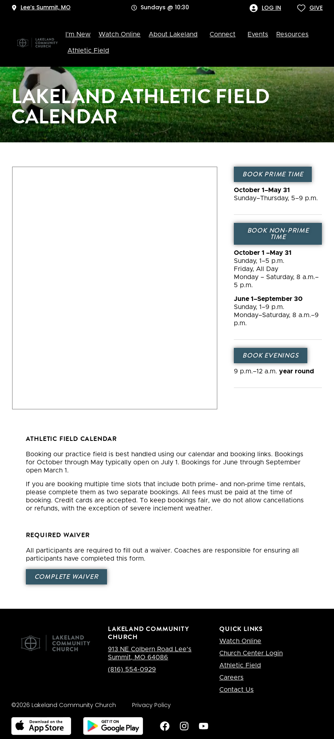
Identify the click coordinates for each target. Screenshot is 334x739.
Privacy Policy (151, 705)
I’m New (77, 34)
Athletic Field (88, 50)
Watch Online (120, 34)
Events (258, 34)
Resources (294, 34)
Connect (224, 34)
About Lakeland (175, 34)
